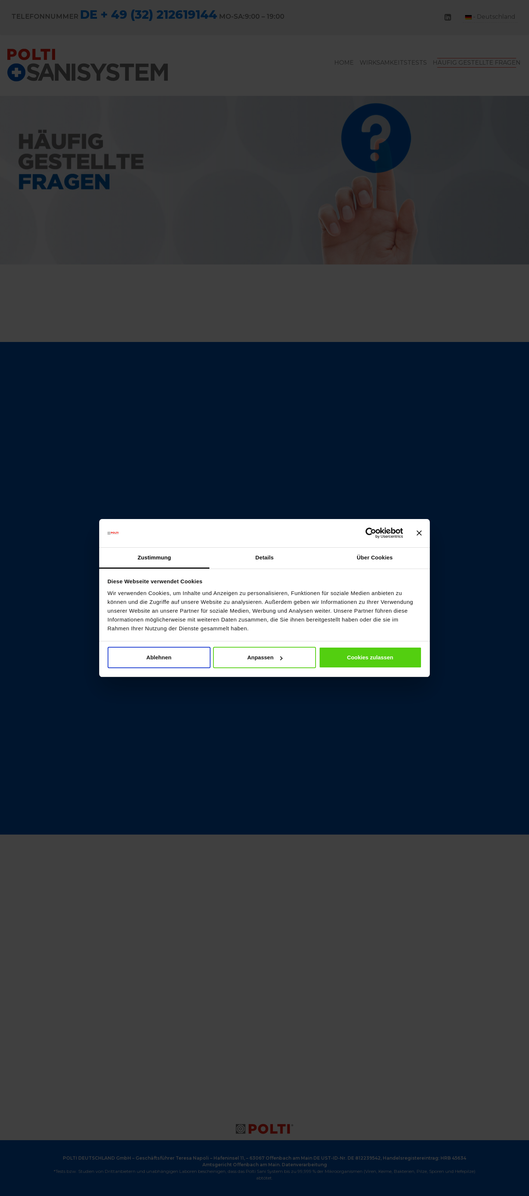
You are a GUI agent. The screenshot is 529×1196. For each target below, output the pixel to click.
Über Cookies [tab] (375, 557)
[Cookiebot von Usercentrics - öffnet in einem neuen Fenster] (371, 533)
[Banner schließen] (419, 533)
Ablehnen (158, 657)
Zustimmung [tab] (154, 557)
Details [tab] (264, 557)
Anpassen (265, 657)
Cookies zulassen (370, 657)
